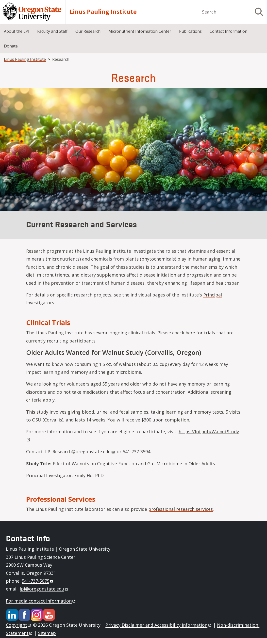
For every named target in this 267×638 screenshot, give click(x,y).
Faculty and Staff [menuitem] (52, 31)
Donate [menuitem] (11, 46)
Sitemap (47, 633)
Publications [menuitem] (190, 31)
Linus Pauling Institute (103, 12)
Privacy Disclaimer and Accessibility (158, 625)
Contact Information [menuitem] (228, 31)
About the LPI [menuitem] (16, 31)
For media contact (41, 601)
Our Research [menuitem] (87, 31)
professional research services (180, 509)
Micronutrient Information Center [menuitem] (139, 31)
